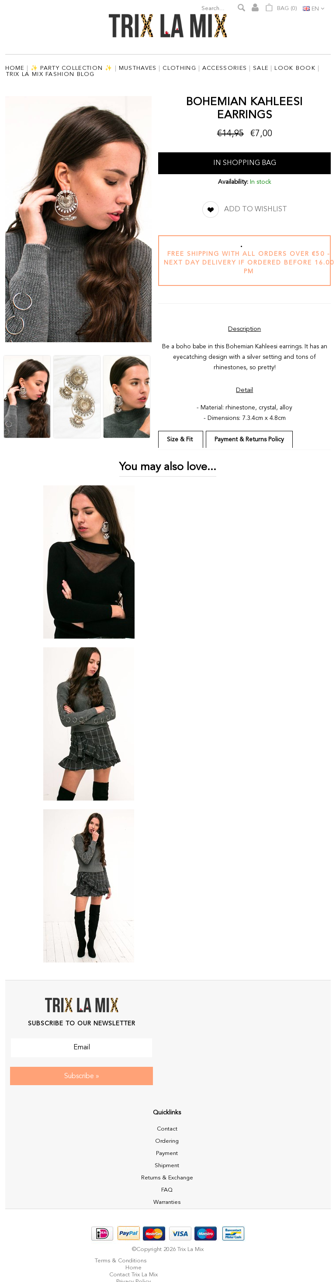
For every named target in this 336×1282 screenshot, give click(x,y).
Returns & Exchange (167, 1178)
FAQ (167, 1190)
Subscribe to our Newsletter (81, 1024)
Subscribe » (81, 1076)
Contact (167, 1129)
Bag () (281, 7)
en (315, 9)
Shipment (167, 1166)
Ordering (167, 1141)
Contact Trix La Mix (133, 1275)
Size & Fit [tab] (180, 439)
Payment (167, 1153)
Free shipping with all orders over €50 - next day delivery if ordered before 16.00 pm (249, 263)
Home (133, 1268)
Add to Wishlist (255, 209)
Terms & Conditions (120, 1261)
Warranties (166, 1202)
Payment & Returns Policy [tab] (249, 439)
